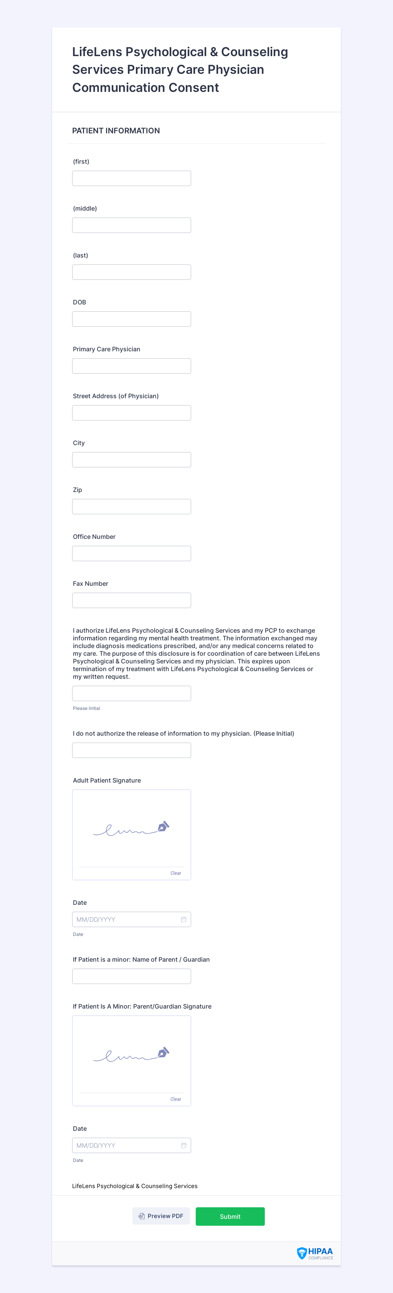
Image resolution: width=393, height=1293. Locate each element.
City (79, 443)
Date (78, 934)
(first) (81, 161)
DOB (79, 302)
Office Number (94, 536)
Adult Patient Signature (107, 780)
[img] (132, 828)
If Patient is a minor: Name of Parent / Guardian (141, 959)
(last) (80, 255)
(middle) (85, 208)
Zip (77, 490)
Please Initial (86, 708)
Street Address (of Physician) (116, 396)
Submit (230, 1216)
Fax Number (90, 583)
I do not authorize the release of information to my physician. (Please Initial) (183, 733)
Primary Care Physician (106, 349)
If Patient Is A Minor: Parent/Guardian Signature (142, 1006)
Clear (175, 873)
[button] (183, 919)
